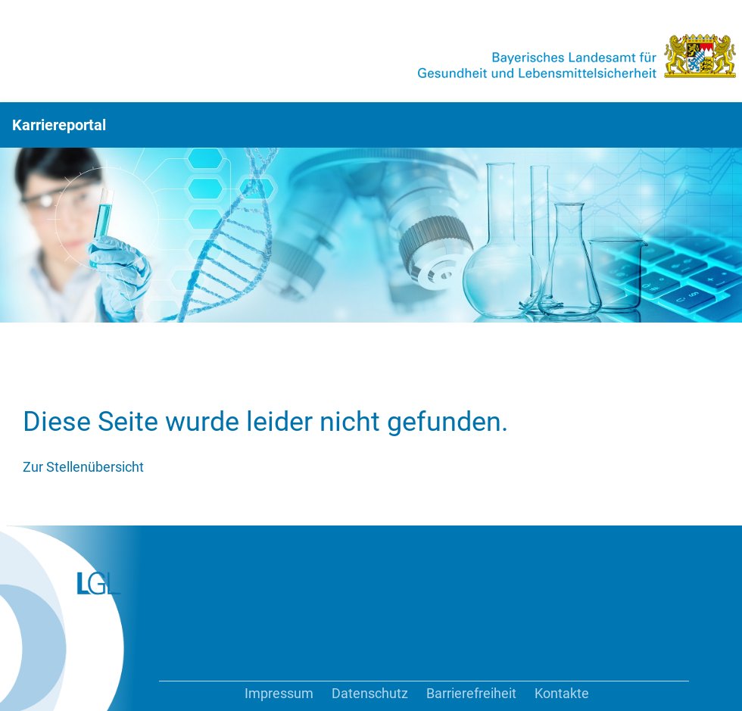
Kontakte (562, 693)
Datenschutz (370, 693)
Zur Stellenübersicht (83, 467)
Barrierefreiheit (471, 693)
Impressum (279, 693)
